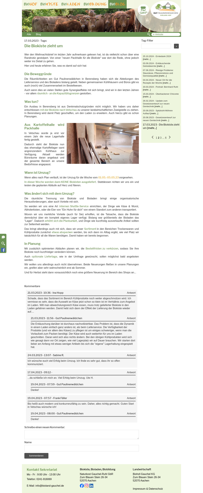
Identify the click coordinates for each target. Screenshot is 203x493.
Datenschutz (156, 488)
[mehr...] (147, 59)
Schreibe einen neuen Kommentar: (44, 427)
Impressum (139, 488)
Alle (29, 34)
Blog (38, 34)
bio (30, 4)
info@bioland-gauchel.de (49, 485)
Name (28, 442)
